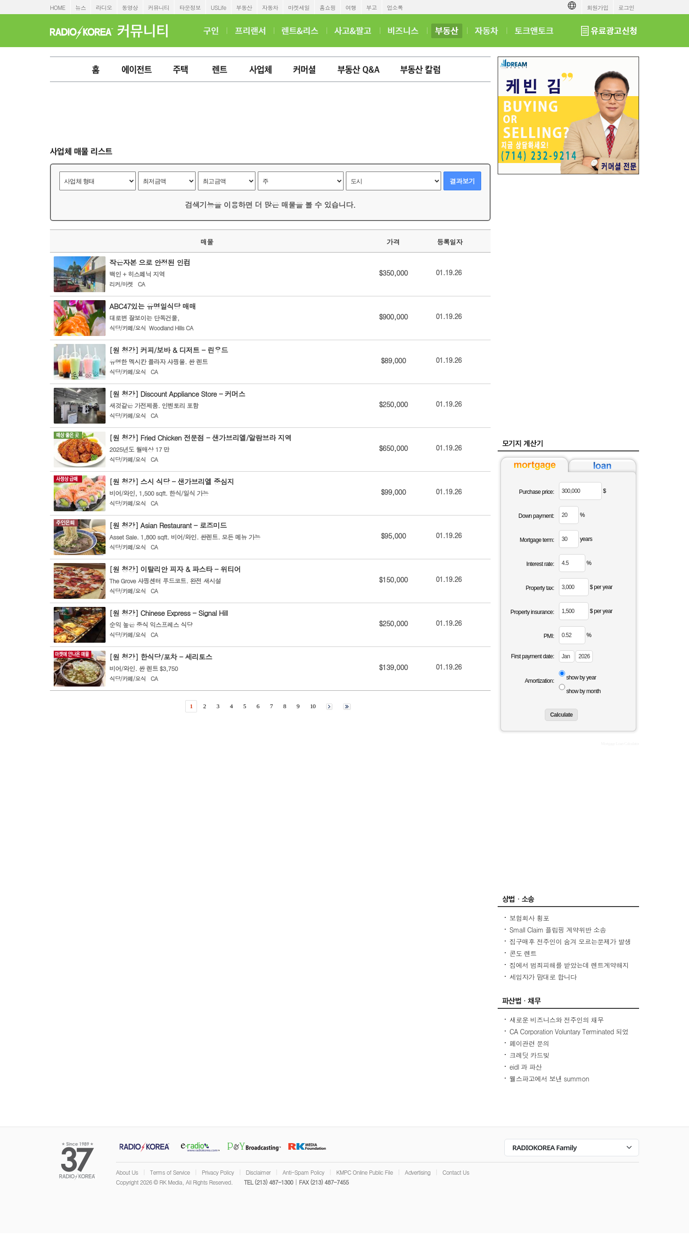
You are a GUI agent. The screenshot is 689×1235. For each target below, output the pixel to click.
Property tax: (539, 588)
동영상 (130, 7)
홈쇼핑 (328, 7)
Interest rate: (540, 564)
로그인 (626, 7)
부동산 (244, 7)
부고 (371, 7)
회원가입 (597, 7)
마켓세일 (299, 7)
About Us (127, 1172)
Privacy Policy (218, 1172)
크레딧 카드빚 (529, 1055)
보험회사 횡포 (529, 918)
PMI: (548, 636)
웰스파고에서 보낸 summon (549, 1078)
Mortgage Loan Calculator (620, 743)
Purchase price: (536, 492)
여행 (350, 7)
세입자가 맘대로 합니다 (542, 976)
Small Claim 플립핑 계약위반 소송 (557, 929)
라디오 (104, 7)
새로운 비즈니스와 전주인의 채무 (556, 1019)
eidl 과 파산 (525, 1066)
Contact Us (456, 1172)
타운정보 (190, 7)
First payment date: (532, 656)
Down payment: (536, 516)
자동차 (270, 7)
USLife (218, 7)
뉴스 (80, 7)
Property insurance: (532, 612)
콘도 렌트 (523, 953)
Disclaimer (258, 1172)
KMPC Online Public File (364, 1172)
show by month (583, 691)
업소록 (395, 7)
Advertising (417, 1172)
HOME (58, 7)
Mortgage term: (537, 540)
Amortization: (539, 681)
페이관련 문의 (529, 1043)
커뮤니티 (159, 7)
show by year (581, 677)
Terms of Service (170, 1172)
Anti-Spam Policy (303, 1172)
